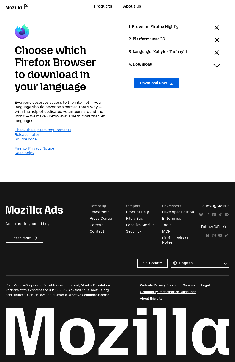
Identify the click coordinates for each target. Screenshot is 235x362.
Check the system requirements (43, 130)
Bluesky (201, 214)
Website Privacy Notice (158, 285)
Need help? (24, 153)
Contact (97, 231)
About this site (151, 299)
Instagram (207, 214)
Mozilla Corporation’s (30, 285)
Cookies (189, 285)
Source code (26, 139)
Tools (167, 225)
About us (132, 6)
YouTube (220, 235)
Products (103, 6)
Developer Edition (178, 212)
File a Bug (134, 218)
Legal (205, 285)
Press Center (101, 218)
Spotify (226, 214)
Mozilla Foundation (95, 285)
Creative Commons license (88, 295)
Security (133, 231)
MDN (166, 231)
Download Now (156, 83)
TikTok (220, 214)
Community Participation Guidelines (168, 292)
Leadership (100, 212)
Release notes (27, 134)
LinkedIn (214, 214)
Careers (97, 225)
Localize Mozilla (140, 225)
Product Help (137, 212)
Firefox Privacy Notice (34, 148)
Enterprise (171, 218)
